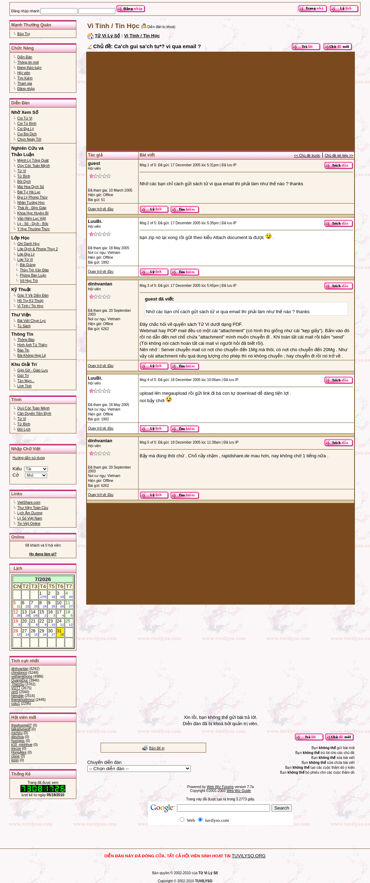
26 (16, 632)
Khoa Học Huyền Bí (33, 213)
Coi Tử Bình (26, 123)
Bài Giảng (27, 265)
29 (42, 632)
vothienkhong (21, 676)
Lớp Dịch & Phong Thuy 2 (37, 249)
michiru (17, 733)
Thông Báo (25, 340)
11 (68, 604)
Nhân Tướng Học (31, 203)
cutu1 (15, 703)
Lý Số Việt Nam (29, 518)
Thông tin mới (28, 62)
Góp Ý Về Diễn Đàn (33, 295)
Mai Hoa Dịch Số (30, 187)
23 (51, 622)
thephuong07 (21, 725)
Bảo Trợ (23, 34)
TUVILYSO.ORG (249, 855)
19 (16, 622)
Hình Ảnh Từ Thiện (32, 345)
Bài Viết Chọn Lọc (31, 321)
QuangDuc (19, 680)
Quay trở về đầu (100, 209)
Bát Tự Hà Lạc (28, 192)
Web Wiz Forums (220, 787)
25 (68, 622)
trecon (16, 748)
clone (15, 756)
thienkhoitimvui (22, 700)
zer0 (14, 692)
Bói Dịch (24, 181)
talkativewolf (20, 729)
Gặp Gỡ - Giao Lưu (32, 370)
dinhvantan (19, 669)
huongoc (18, 741)
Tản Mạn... (25, 381)
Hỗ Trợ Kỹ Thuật (30, 301)
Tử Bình (23, 176)
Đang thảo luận (29, 68)
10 (60, 604)
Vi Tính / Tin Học (30, 306)
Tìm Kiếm (24, 78)
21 (34, 622)
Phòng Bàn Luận (33, 275)
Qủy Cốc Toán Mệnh (33, 166)
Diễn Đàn (24, 57)
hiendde (17, 696)
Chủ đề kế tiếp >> (339, 155)
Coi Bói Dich (27, 134)
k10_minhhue (21, 745)
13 (25, 613)
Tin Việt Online (28, 524)
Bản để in (156, 748)
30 (51, 632)
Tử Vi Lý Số (107, 35)
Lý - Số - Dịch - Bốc (32, 224)
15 (42, 613)
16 (51, 613)
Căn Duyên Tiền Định (34, 413)
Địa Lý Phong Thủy (32, 197)
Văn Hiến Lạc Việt (31, 218)
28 (34, 632)
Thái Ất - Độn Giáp (31, 208)
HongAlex (18, 752)
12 (16, 613)
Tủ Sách (24, 326)
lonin (15, 760)
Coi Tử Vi (24, 118)
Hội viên (23, 73)
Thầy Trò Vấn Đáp (34, 270)
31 (60, 632)
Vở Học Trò (29, 281)
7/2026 (43, 579)
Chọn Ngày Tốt (29, 139)
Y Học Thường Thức (33, 229)
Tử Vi (21, 171)
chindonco (19, 673)
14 (34, 613)
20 (25, 622)
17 (60, 613)
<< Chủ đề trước (307, 155)
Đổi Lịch (23, 429)
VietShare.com (28, 502)
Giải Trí (23, 376)
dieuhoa (17, 737)
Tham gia (24, 83)
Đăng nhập (25, 89)
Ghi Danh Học (28, 244)
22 (42, 622)
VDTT (15, 688)
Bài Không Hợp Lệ (31, 355)
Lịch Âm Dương (29, 513)
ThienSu (17, 684)
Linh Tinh (24, 386)
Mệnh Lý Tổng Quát (33, 160)
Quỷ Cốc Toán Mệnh (33, 408)
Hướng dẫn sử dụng (29, 458)
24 (60, 622)
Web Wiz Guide (239, 791)
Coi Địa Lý (25, 129)
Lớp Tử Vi (25, 260)
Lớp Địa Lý (25, 254)
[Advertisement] (221, 101)
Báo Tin (23, 350)
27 (25, 632)
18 (68, 613)
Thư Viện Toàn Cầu (32, 508)
